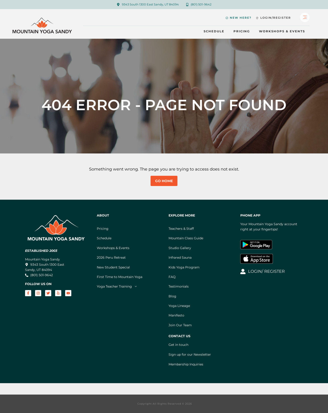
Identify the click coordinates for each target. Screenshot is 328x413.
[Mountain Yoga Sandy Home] (43, 27)
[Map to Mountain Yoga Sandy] (148, 4)
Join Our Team (180, 325)
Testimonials (179, 286)
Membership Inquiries (186, 364)
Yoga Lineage (179, 306)
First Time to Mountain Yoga (119, 277)
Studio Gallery (180, 248)
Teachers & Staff (181, 229)
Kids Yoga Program (184, 267)
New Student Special (113, 267)
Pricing (241, 31)
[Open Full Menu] (305, 17)
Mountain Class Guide (186, 238)
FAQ (172, 277)
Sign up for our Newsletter (190, 354)
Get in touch (178, 345)
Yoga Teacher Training (117, 286)
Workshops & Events (282, 31)
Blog (172, 296)
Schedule (214, 31)
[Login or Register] (273, 17)
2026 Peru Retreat (111, 257)
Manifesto (176, 315)
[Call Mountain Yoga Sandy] (199, 4)
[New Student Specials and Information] (238, 17)
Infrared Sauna (180, 257)
